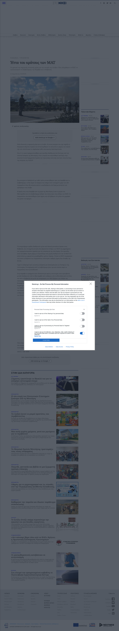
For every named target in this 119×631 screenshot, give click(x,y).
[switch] (82, 313)
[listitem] (59, 309)
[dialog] (59, 315)
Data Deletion (49, 346)
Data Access (59, 346)
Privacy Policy (70, 346)
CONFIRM (46, 340)
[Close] (91, 284)
